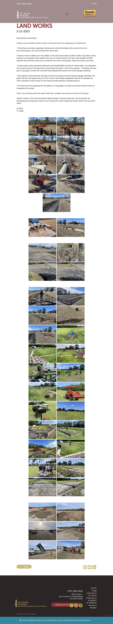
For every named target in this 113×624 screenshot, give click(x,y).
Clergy (94, 591)
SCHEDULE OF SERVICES (91, 601)
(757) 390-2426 (24, 4)
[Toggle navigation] (67, 14)
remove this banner (85, 620)
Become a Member (93, 606)
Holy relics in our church (92, 594)
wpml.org (40, 620)
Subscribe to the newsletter (66, 605)
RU (95, 3)
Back (27, 567)
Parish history (91, 598)
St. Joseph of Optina (29, 614)
